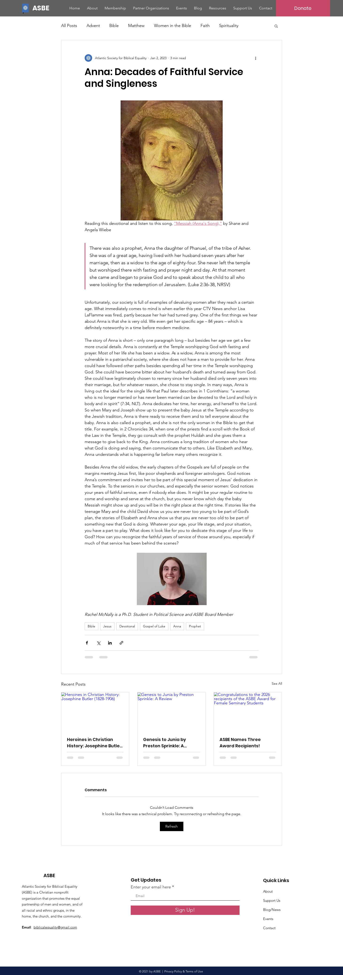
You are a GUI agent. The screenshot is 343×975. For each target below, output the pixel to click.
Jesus (107, 626)
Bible (114, 25)
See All (277, 683)
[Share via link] (121, 643)
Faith (205, 25)
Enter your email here (151, 887)
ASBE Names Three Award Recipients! (240, 743)
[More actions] (256, 58)
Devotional (127, 626)
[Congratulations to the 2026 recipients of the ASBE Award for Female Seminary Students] (248, 711)
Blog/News (271, 909)
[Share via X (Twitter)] (98, 643)
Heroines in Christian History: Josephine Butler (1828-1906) (94, 743)
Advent (93, 25)
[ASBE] (41, 8)
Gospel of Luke (154, 626)
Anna (177, 626)
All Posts (69, 25)
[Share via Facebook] (87, 643)
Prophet (195, 626)
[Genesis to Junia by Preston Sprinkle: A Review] (171, 711)
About (268, 891)
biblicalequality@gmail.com (55, 927)
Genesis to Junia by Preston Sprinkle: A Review (164, 743)
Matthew (136, 25)
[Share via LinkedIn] (110, 643)
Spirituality (228, 25)
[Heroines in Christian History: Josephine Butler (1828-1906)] (95, 711)
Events (268, 919)
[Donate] (303, 8)
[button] (276, 26)
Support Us (271, 900)
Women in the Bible (172, 25)
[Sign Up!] (185, 910)
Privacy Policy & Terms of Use (184, 971)
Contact (269, 928)
